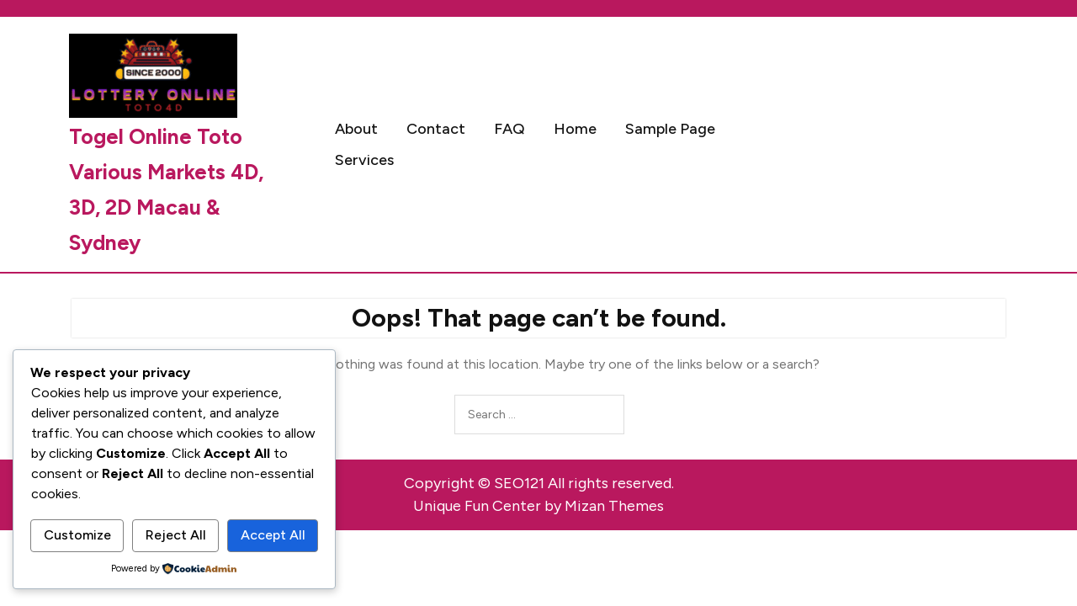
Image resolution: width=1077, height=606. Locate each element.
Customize (77, 535)
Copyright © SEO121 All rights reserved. (539, 483)
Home (575, 129)
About (356, 129)
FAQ (509, 129)
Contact (435, 129)
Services (364, 160)
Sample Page (670, 129)
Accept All (273, 535)
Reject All (176, 535)
